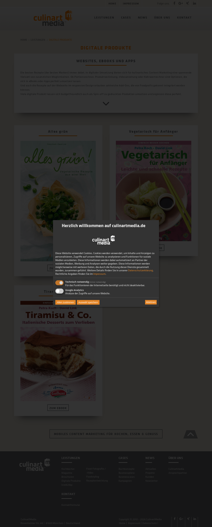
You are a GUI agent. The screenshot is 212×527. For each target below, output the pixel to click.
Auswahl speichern (88, 302)
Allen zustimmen (65, 302)
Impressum (99, 273)
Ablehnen (151, 302)
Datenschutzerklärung (140, 270)
